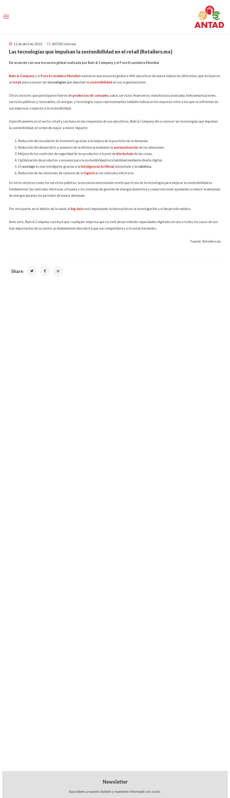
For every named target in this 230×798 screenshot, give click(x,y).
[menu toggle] (6, 17)
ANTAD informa (64, 44)
